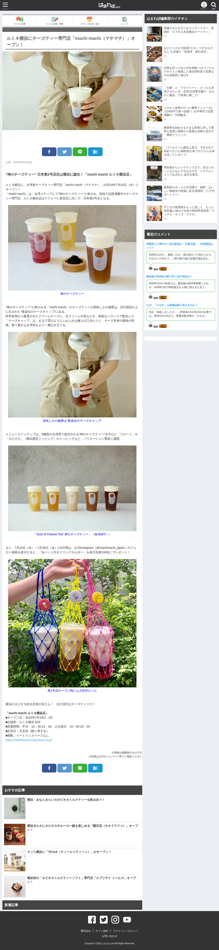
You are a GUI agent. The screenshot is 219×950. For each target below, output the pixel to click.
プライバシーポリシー (125, 930)
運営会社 (86, 930)
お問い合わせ (109, 936)
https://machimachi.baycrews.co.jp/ (29, 740)
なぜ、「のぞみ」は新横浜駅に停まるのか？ (172, 305)
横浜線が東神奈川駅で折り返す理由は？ (169, 276)
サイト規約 (101, 930)
